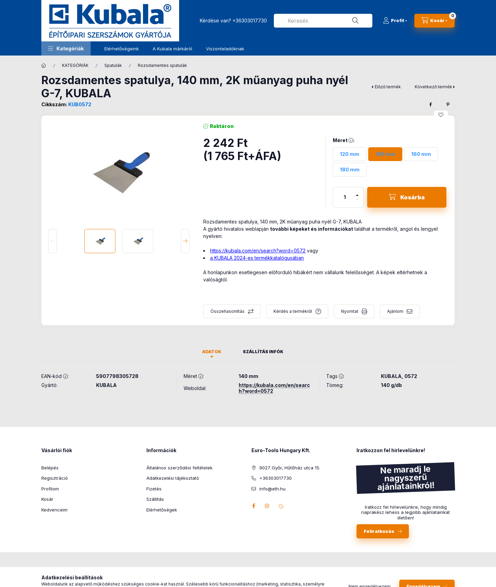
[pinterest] (448, 104)
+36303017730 (249, 20)
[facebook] (430, 104)
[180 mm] (350, 170)
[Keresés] (355, 20)
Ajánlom (395, 311)
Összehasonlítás (227, 311)
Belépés (50, 467)
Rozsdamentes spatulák (162, 65)
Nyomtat (349, 311)
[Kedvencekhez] (441, 115)
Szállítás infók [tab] (263, 351)
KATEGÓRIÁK (75, 65)
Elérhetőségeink (121, 48)
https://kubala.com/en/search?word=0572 (258, 250)
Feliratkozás (379, 531)
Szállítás (155, 499)
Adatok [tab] (211, 351)
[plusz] (357, 192)
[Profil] (395, 21)
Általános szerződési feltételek (179, 467)
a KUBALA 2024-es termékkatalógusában (257, 258)
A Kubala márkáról (172, 48)
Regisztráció (54, 478)
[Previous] (52, 241)
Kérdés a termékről (292, 311)
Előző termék (388, 86)
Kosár (47, 499)
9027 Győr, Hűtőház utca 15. (289, 467)
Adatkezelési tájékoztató (172, 478)
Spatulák (113, 65)
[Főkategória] (43, 65)
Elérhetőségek (161, 510)
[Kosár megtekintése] (434, 21)
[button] (66, 48)
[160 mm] (421, 154)
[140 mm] (385, 154)
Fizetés (154, 488)
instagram (267, 506)
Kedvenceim (54, 510)
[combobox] (323, 21)
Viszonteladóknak (225, 48)
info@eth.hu (272, 488)
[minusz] (357, 202)
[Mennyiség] (345, 197)
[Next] (185, 241)
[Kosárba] (406, 197)
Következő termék (433, 86)
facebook (253, 506)
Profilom (50, 488)
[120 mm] (349, 154)
